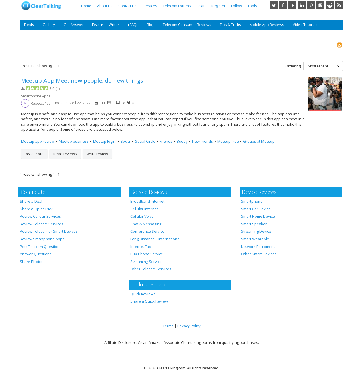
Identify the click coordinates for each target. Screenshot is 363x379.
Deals (29, 24)
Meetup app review (37, 141)
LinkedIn (302, 5)
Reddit (330, 5)
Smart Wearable (255, 238)
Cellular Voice (142, 216)
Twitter (274, 5)
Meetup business (74, 141)
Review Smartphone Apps (42, 238)
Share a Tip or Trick (36, 208)
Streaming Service (146, 261)
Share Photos (31, 261)
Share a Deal (31, 201)
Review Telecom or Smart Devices (49, 231)
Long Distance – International (155, 238)
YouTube (292, 5)
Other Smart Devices (259, 253)
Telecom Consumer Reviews (187, 24)
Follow (236, 5)
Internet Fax (140, 246)
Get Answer (74, 24)
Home (86, 5)
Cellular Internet (144, 208)
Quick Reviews (142, 293)
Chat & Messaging (145, 223)
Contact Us (127, 5)
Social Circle (145, 141)
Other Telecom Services (150, 268)
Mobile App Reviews (267, 24)
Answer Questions (36, 253)
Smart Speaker (254, 223)
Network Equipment (258, 246)
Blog (150, 24)
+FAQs (133, 24)
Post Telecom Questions (41, 246)
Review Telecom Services (41, 223)
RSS (339, 5)
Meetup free (228, 141)
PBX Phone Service (146, 253)
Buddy (182, 141)
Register (218, 5)
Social (126, 141)
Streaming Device (256, 231)
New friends (202, 141)
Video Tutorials (305, 24)
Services (149, 5)
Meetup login (104, 141)
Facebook (283, 5)
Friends (166, 141)
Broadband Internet (147, 201)
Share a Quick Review (149, 301)
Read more (34, 153)
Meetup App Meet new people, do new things (82, 80)
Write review (97, 153)
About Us (105, 5)
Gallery (49, 24)
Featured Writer (105, 24)
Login (201, 5)
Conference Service (147, 231)
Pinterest (311, 5)
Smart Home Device (258, 216)
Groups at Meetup (259, 141)
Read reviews (65, 153)
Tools (252, 5)
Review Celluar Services (40, 216)
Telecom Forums (177, 5)
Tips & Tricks (230, 24)
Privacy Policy (189, 325)
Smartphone (252, 201)
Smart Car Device (256, 208)
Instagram (320, 5)
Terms (168, 325)
